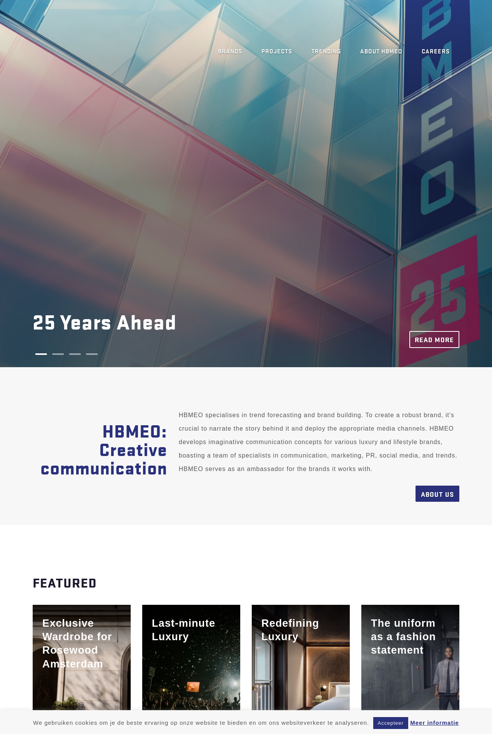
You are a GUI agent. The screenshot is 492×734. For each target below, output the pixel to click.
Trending (326, 50)
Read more (434, 339)
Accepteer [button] (391, 723)
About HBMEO (381, 50)
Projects (276, 50)
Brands (230, 50)
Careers (436, 50)
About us (437, 494)
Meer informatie (434, 722)
